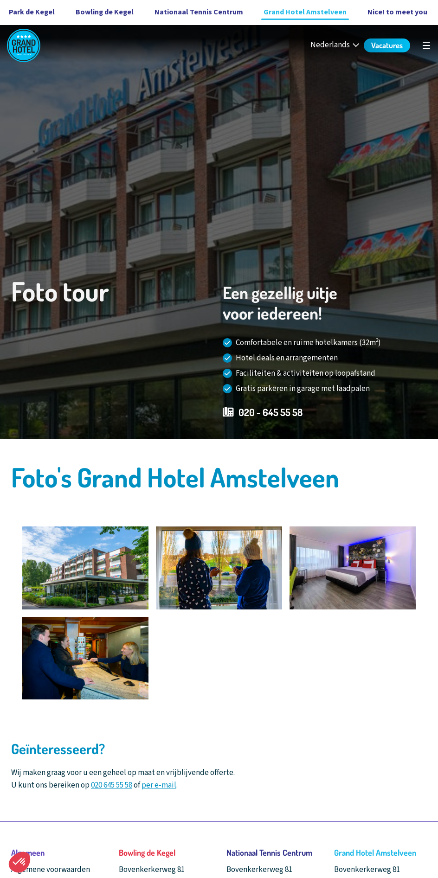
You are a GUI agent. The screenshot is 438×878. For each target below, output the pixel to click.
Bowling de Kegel (105, 12)
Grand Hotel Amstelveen (305, 12)
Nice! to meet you (397, 12)
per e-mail (159, 785)
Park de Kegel (32, 12)
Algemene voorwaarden (50, 869)
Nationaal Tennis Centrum (199, 12)
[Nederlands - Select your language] (336, 45)
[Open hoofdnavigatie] (426, 45)
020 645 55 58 (111, 785)
